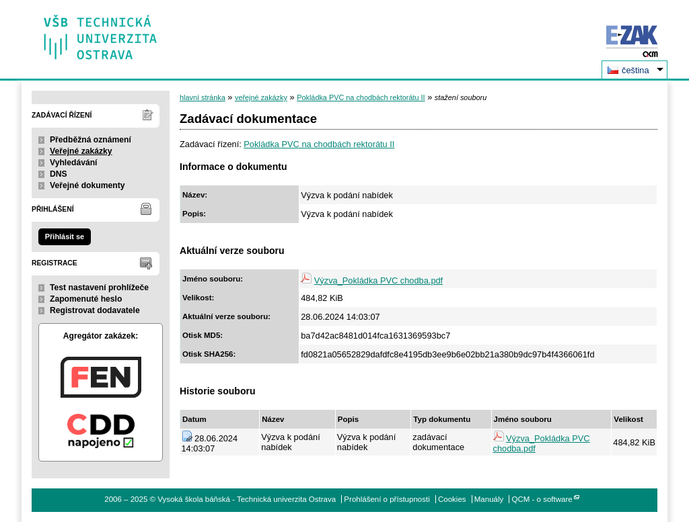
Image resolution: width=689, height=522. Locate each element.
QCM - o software (542, 499)
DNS (58, 174)
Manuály (489, 499)
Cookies (452, 499)
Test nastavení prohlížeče (99, 287)
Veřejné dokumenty (87, 185)
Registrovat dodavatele (95, 310)
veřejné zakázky (261, 97)
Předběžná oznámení (90, 139)
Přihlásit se (64, 236)
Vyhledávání (74, 162)
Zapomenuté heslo (86, 299)
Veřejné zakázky (81, 151)
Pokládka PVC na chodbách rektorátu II (361, 97)
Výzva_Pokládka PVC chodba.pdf (378, 280)
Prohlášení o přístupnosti (386, 499)
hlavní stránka (202, 97)
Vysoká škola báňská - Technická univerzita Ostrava (101, 32)
